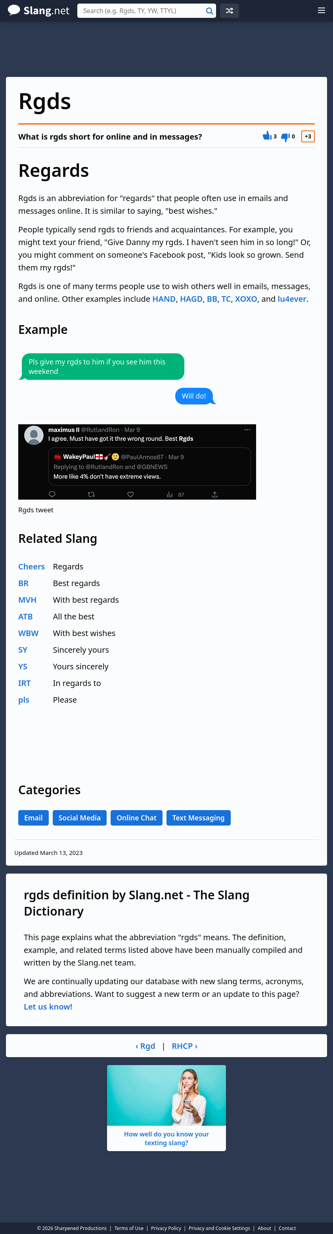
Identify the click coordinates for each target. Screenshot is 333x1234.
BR (23, 583)
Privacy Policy (166, 1228)
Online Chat (136, 817)
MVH (27, 599)
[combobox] (146, 11)
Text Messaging (198, 817)
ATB (25, 616)
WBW (28, 633)
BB (212, 298)
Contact (287, 1228)
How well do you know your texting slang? (166, 1106)
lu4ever (292, 298)
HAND (164, 298)
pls (23, 699)
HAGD (191, 298)
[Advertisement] (166, 49)
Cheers (31, 566)
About (264, 1228)
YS (22, 666)
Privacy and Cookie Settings (219, 1228)
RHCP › (184, 1045)
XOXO (246, 298)
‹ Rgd (145, 1045)
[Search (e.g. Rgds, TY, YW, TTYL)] (146, 11)
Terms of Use (128, 1228)
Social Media (80, 817)
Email (33, 817)
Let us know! (48, 1006)
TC (226, 298)
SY (22, 649)
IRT (24, 683)
